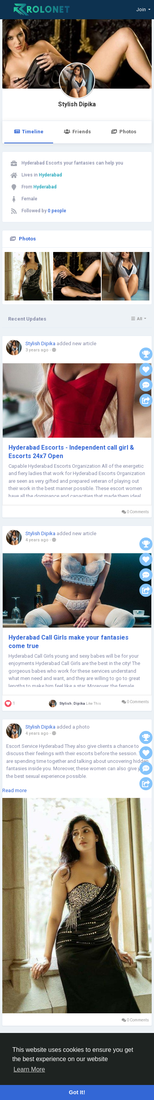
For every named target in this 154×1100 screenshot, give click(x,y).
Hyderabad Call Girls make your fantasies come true (68, 642)
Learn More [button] (29, 1069)
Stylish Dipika (77, 104)
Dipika (79, 703)
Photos (123, 131)
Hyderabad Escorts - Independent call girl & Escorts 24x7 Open (71, 452)
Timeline (29, 131)
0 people (57, 210)
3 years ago (37, 350)
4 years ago (37, 539)
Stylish (65, 703)
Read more (14, 790)
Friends (77, 131)
